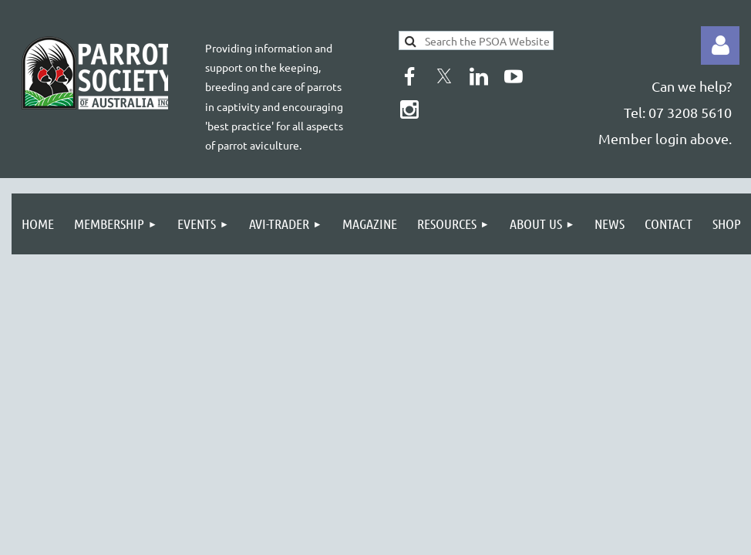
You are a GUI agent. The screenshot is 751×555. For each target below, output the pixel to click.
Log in (720, 45)
